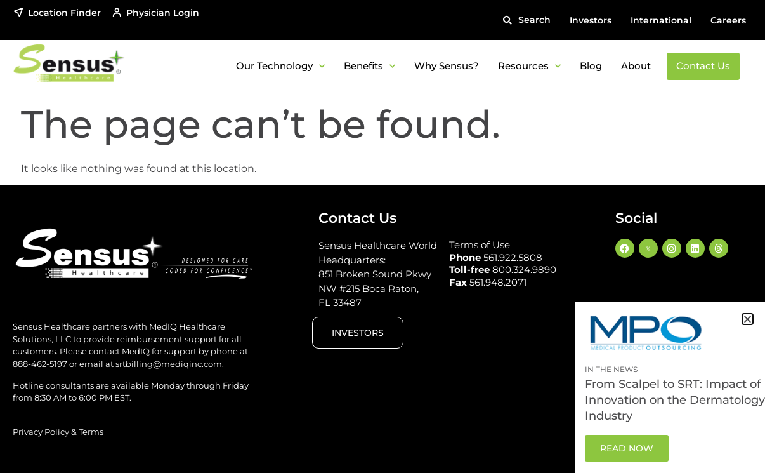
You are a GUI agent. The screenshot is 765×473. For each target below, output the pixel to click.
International (661, 20)
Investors (590, 20)
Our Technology (280, 66)
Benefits (369, 66)
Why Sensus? (446, 66)
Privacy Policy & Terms (58, 432)
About (636, 66)
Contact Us (703, 66)
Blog (591, 66)
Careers (728, 20)
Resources (529, 66)
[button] (526, 20)
